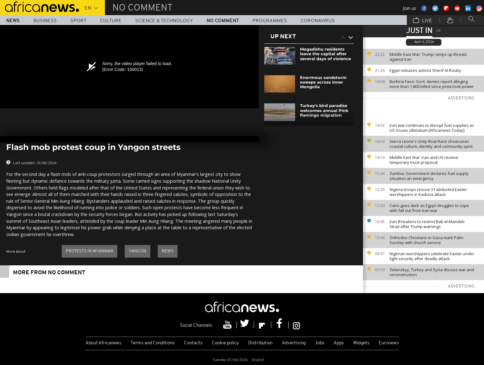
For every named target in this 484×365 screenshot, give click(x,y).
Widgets (361, 343)
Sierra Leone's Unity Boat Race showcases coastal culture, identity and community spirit (431, 144)
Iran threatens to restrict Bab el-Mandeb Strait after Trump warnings (427, 224)
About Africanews (103, 343)
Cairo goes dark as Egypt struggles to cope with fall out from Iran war (429, 208)
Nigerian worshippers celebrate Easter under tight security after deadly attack (432, 256)
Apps (339, 343)
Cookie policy (225, 343)
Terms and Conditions (153, 343)
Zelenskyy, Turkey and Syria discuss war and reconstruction (432, 272)
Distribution (260, 343)
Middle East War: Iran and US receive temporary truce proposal (424, 160)
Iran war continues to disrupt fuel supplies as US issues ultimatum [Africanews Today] (432, 128)
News (13, 21)
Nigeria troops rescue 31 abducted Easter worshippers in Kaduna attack (428, 192)
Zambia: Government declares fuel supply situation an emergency (429, 176)
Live (422, 20)
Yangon (137, 251)
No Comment (223, 21)
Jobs (319, 343)
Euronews (389, 343)
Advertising (294, 343)
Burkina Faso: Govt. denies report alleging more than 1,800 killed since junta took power (432, 84)
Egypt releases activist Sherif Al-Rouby (425, 70)
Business (45, 21)
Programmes (269, 21)
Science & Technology (164, 21)
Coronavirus (318, 21)
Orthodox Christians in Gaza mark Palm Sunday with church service (426, 240)
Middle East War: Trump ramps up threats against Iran (428, 57)
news (167, 251)
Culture (111, 21)
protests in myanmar (89, 251)
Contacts (193, 343)
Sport (78, 21)
